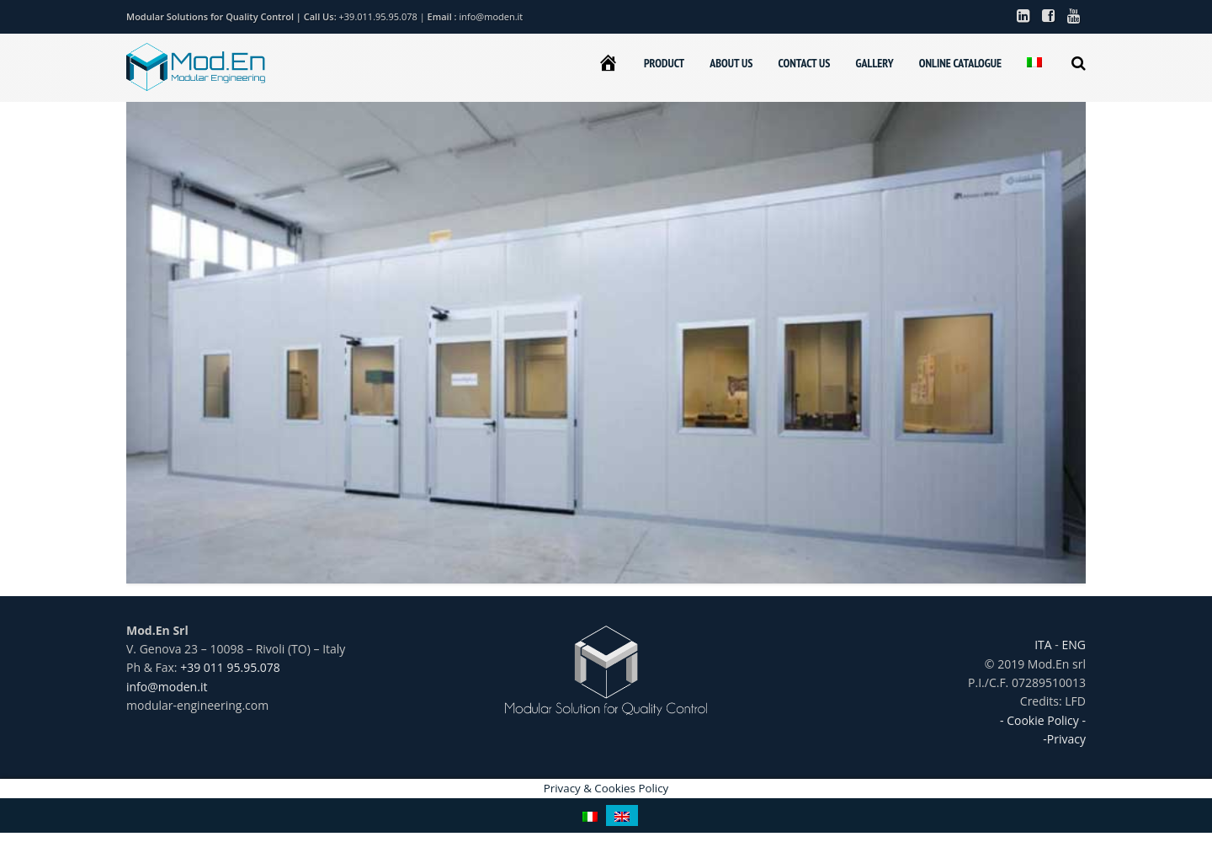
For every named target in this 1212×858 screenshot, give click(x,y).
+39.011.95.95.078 (379, 16)
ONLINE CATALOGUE (960, 63)
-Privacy (1064, 739)
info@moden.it (492, 16)
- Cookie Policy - (1043, 720)
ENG (1072, 645)
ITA (1044, 645)
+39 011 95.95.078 (230, 667)
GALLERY (874, 63)
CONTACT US (804, 63)
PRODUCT (664, 63)
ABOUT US (731, 63)
